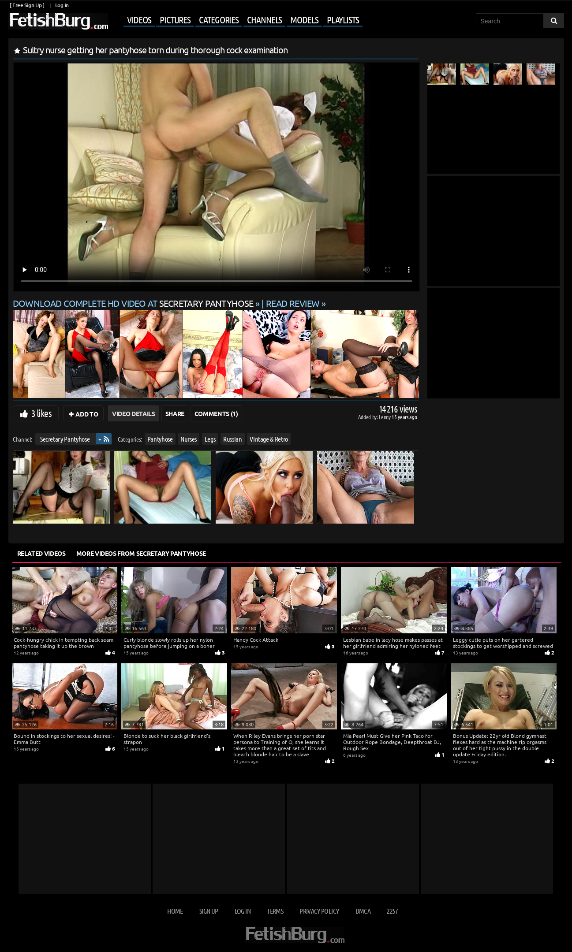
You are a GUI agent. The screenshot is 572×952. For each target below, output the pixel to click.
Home (175, 911)
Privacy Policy (319, 911)
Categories (219, 19)
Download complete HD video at (134, 303)
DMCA (362, 911)
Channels (264, 19)
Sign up (208, 911)
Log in (62, 5)
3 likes (41, 413)
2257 (392, 911)
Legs (209, 439)
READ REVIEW (293, 303)
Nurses (188, 439)
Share (174, 413)
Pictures (175, 19)
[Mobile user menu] (236, 20)
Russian (232, 439)
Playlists (343, 19)
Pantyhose (159, 439)
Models (304, 19)
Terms (275, 911)
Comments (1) (216, 413)
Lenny (385, 416)
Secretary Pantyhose (64, 439)
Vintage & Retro (269, 439)
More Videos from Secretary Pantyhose (141, 553)
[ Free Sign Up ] (27, 5)
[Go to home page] (58, 21)
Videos (139, 19)
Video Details (133, 413)
